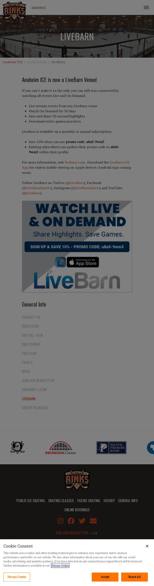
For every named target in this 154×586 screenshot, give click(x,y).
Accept (105, 577)
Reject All (134, 577)
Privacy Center (16, 577)
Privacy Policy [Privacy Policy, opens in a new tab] (60, 566)
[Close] (147, 546)
